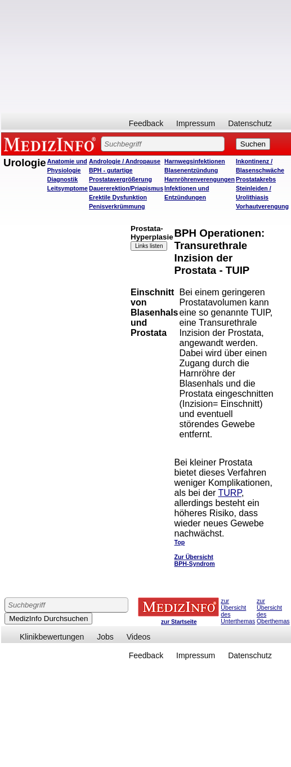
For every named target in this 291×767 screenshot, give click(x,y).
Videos (139, 636)
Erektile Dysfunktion (118, 197)
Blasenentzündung (191, 170)
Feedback (146, 123)
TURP (230, 493)
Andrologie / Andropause (124, 161)
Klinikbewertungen (52, 636)
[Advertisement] (145, 56)
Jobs (105, 636)
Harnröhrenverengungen (199, 179)
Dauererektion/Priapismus (126, 188)
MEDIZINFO (51, 143)
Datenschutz (250, 123)
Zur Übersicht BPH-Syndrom (194, 560)
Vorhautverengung (262, 206)
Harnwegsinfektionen (194, 161)
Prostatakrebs (256, 179)
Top (179, 542)
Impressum (195, 123)
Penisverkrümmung (117, 206)
